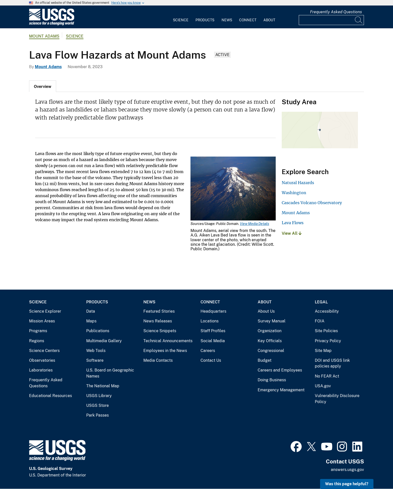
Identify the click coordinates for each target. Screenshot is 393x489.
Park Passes (97, 415)
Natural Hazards (298, 182)
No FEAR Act (327, 376)
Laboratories (41, 370)
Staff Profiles (213, 330)
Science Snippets (159, 330)
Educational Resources (50, 395)
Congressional (271, 350)
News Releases (157, 321)
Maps (91, 321)
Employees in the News (165, 350)
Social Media (213, 340)
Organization (269, 330)
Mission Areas (42, 321)
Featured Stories (159, 311)
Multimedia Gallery (104, 340)
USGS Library (99, 395)
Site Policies (326, 330)
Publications (97, 330)
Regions (36, 340)
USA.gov (323, 386)
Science (180, 20)
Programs (38, 330)
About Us (266, 311)
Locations (210, 321)
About (269, 20)
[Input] (331, 20)
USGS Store (97, 405)
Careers (208, 350)
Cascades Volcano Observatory (312, 202)
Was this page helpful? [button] (346, 483)
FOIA (319, 321)
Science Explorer (45, 311)
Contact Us (211, 360)
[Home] (51, 24)
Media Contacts (158, 360)
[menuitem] (180, 17)
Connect (247, 20)
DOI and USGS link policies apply (332, 363)
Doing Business (272, 380)
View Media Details (254, 224)
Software (95, 360)
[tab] (42, 86)
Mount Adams (44, 36)
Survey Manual (271, 321)
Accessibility (327, 311)
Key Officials (270, 340)
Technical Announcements (167, 340)
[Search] (359, 20)
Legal (321, 302)
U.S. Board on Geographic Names (110, 373)
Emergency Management (281, 390)
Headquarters (213, 311)
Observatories (42, 360)
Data (90, 311)
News (227, 20)
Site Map (323, 350)
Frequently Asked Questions (336, 12)
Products (204, 20)
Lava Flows (293, 222)
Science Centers (44, 350)
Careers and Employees (280, 370)
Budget (264, 360)
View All (292, 233)
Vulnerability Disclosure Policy (337, 398)
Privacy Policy (328, 340)
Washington (294, 192)
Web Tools (96, 350)
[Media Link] (233, 189)
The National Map (102, 386)
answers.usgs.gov (347, 469)
